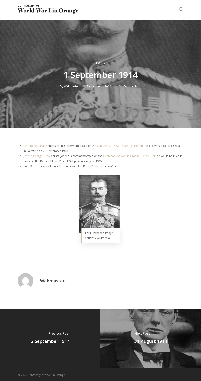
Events (100, 62)
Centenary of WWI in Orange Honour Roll (123, 146)
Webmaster (71, 86)
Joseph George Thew (37, 156)
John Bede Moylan (35, 146)
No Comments (128, 86)
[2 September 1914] (50, 338)
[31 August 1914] (150, 338)
